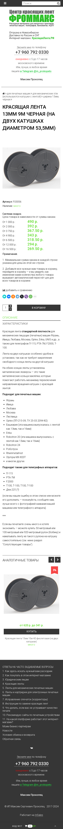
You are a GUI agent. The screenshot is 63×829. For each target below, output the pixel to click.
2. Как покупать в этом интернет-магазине (26, 675)
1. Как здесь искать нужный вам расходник (27, 671)
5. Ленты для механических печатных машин (27, 688)
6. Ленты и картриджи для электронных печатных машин (30, 694)
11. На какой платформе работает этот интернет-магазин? (30, 721)
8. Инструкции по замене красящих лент (25, 703)
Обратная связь (11, 739)
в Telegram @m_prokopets (35, 71)
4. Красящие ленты (13, 683)
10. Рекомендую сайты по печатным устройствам (31, 715)
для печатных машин (18, 93)
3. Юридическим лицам (15, 679)
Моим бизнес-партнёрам (16, 726)
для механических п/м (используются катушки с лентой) (30, 95)
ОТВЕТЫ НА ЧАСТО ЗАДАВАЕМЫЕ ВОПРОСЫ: (28, 666)
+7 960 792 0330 (31, 52)
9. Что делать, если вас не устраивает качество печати (30, 709)
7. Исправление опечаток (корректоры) (25, 699)
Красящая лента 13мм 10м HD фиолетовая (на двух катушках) (31, 640)
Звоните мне (24, 47)
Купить (32, 631)
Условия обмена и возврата (18, 734)
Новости (7, 730)
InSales (39, 815)
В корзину (39, 307)
